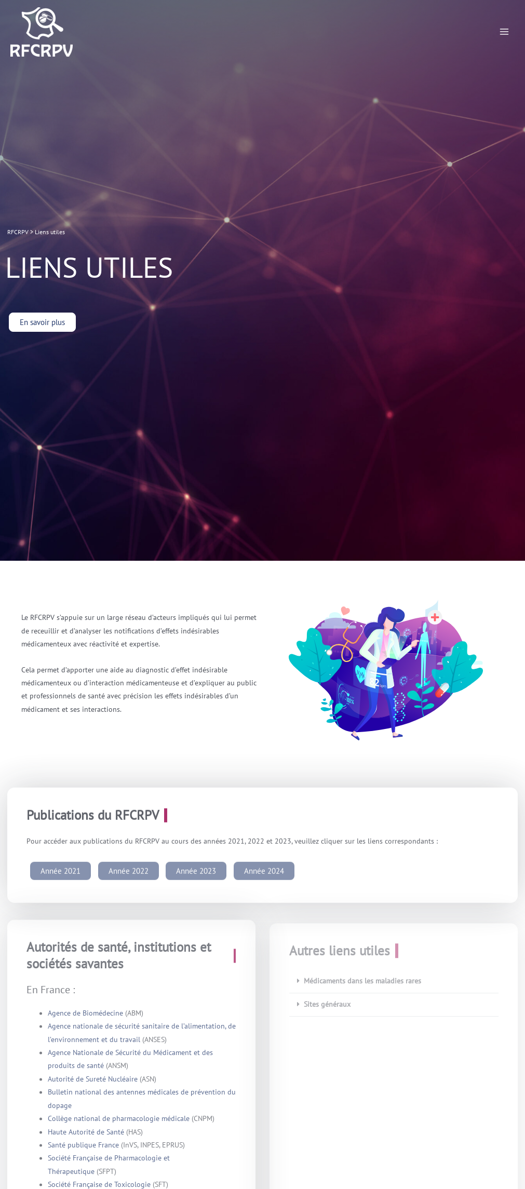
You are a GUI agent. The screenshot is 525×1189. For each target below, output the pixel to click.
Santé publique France (83, 1152)
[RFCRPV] (41, 32)
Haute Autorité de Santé (87, 1139)
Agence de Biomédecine (85, 1020)
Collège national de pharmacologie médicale (119, 1126)
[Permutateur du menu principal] (504, 32)
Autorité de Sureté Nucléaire (93, 1086)
